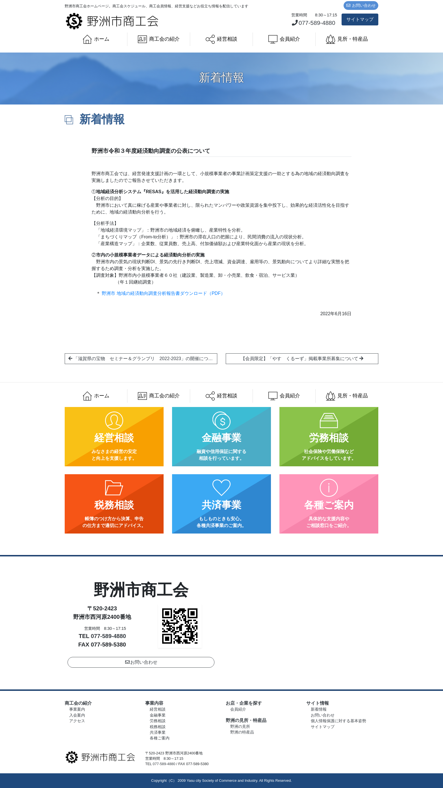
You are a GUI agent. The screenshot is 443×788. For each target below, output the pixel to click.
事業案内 (77, 709)
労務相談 (158, 721)
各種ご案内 (160, 738)
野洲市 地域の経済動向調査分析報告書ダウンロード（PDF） (163, 293)
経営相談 (221, 39)
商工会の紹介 (159, 39)
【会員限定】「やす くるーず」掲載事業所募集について (302, 358)
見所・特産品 (347, 39)
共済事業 (158, 732)
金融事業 (158, 715)
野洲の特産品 (242, 732)
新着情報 (319, 709)
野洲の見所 (240, 726)
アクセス (77, 721)
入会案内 (77, 715)
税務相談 (158, 727)
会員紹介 (284, 39)
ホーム (96, 39)
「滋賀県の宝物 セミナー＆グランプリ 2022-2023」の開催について (142, 358)
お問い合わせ (361, 5)
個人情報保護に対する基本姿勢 (338, 721)
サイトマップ (359, 19)
